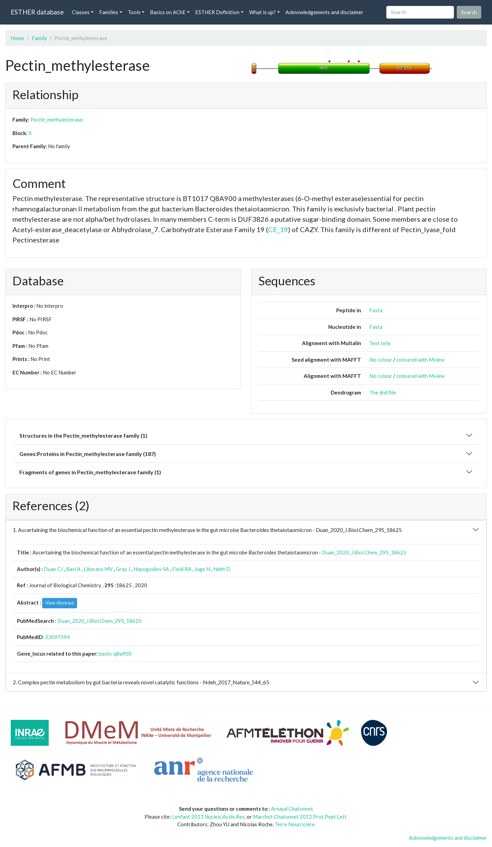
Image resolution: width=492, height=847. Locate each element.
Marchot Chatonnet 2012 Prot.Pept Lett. (300, 816)
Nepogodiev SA (151, 569)
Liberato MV (98, 569)
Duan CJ (53, 569)
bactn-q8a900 (115, 653)
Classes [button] (80, 12)
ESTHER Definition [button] (217, 12)
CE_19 (278, 229)
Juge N (202, 569)
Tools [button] (134, 12)
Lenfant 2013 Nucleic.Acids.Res (208, 816)
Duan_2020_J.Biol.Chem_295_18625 (364, 552)
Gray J (123, 569)
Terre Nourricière (295, 824)
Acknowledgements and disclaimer (324, 12)
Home (17, 38)
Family (39, 38)
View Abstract (59, 603)
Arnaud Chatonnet (292, 809)
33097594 (57, 637)
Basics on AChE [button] (168, 12)
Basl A (73, 569)
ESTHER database (37, 12)
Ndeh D (221, 569)
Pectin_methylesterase (56, 119)
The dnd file (382, 392)
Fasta (375, 310)
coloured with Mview (420, 359)
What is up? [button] (262, 12)
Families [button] (108, 12)
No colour (380, 359)
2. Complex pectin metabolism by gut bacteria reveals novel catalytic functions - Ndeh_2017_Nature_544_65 (141, 682)
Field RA (181, 569)
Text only (380, 343)
